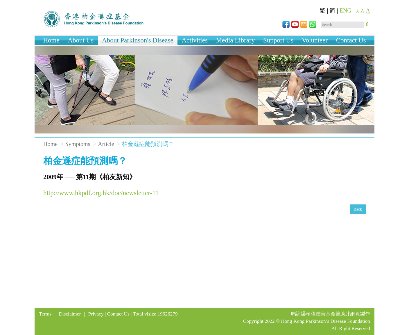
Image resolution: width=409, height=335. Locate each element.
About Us (81, 40)
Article (106, 144)
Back (358, 209)
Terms (45, 314)
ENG (345, 10)
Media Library (235, 40)
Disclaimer (70, 314)
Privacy (96, 314)
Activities (194, 40)
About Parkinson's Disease (137, 40)
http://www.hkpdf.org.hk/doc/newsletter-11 (101, 193)
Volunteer (315, 40)
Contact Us (351, 40)
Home (51, 40)
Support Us (278, 40)
